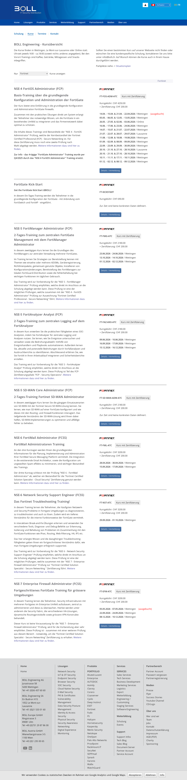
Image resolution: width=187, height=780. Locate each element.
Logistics (121, 687)
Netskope (92, 731)
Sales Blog (122, 742)
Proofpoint (92, 742)
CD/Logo (150, 702)
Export (120, 690)
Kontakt (54, 33)
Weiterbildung (67, 22)
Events (120, 723)
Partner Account (125, 749)
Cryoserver (92, 693)
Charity (150, 738)
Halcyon (91, 717)
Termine (42, 33)
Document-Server (126, 745)
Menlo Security (95, 728)
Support (81, 22)
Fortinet (91, 707)
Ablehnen (151, 775)
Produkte (41, 22)
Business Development (128, 680)
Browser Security (66, 680)
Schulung (18, 33)
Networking (64, 724)
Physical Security (66, 717)
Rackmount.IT (94, 745)
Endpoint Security (67, 676)
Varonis (91, 759)
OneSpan (92, 735)
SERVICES (121, 669)
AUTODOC (92, 680)
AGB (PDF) (151, 735)
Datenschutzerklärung (157, 728)
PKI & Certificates (66, 693)
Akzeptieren (135, 775)
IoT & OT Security (67, 673)
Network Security (66, 669)
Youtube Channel (155, 699)
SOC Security (64, 683)
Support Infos (124, 735)
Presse (149, 688)
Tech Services (123, 676)
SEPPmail (92, 752)
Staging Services (125, 704)
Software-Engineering (128, 707)
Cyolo (90, 697)
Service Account (125, 752)
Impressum (152, 731)
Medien (110, 22)
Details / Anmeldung (110, 170)
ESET (89, 704)
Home (17, 22)
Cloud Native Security (69, 687)
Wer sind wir (152, 714)
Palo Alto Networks (97, 738)
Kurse (31, 33)
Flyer (148, 692)
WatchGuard (93, 766)
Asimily (90, 683)
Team (149, 718)
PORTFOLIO (93, 669)
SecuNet (91, 748)
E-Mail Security (65, 690)
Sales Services (124, 673)
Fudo (89, 711)
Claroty (91, 687)
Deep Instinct (94, 700)
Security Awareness (68, 721)
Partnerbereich (96, 22)
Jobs (148, 721)
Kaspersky (92, 724)
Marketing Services (126, 683)
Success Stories (154, 695)
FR (179, 4)
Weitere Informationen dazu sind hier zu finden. (44, 481)
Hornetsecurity (95, 721)
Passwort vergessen (156, 673)
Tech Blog (122, 738)
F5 (88, 714)
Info (162, 775)
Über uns (122, 22)
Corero (90, 690)
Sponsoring (152, 742)
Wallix (90, 762)
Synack (90, 755)
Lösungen (28, 22)
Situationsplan (123, 66)
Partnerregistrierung (156, 676)
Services (53, 22)
